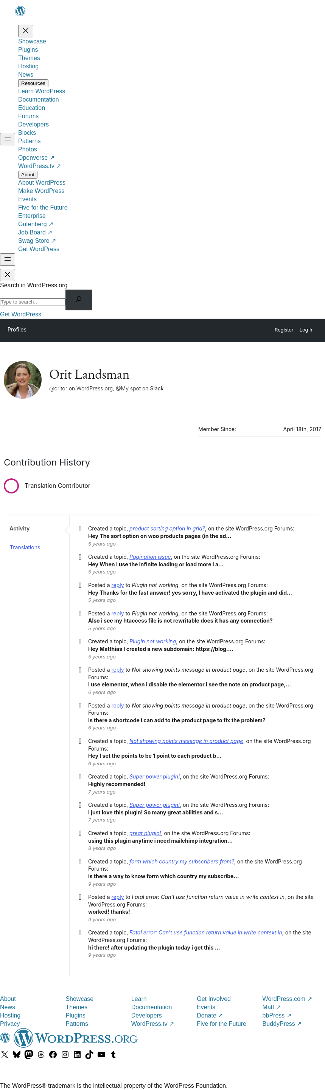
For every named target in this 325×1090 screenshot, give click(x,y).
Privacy (10, 1024)
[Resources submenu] (33, 83)
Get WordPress (20, 314)
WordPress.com (287, 999)
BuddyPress (282, 1024)
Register (284, 330)
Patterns (76, 1024)
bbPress (277, 1015)
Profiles (17, 329)
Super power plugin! (154, 776)
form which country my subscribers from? (181, 861)
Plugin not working (152, 641)
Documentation (151, 1007)
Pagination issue (150, 556)
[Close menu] (25, 31)
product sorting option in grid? (167, 528)
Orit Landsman (89, 374)
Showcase (79, 999)
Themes (76, 1007)
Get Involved (214, 999)
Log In (307, 330)
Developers (146, 1015)
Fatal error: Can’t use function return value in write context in (205, 932)
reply (118, 585)
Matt (272, 1007)
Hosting (10, 1015)
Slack (157, 388)
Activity (19, 528)
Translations (25, 547)
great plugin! (145, 833)
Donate (210, 1015)
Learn (139, 999)
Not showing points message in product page (186, 741)
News (7, 1007)
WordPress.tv (152, 1024)
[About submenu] (27, 175)
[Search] (78, 300)
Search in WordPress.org (33, 285)
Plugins (75, 1015)
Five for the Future (221, 1024)
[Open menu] (7, 139)
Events (206, 1007)
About (8, 999)
